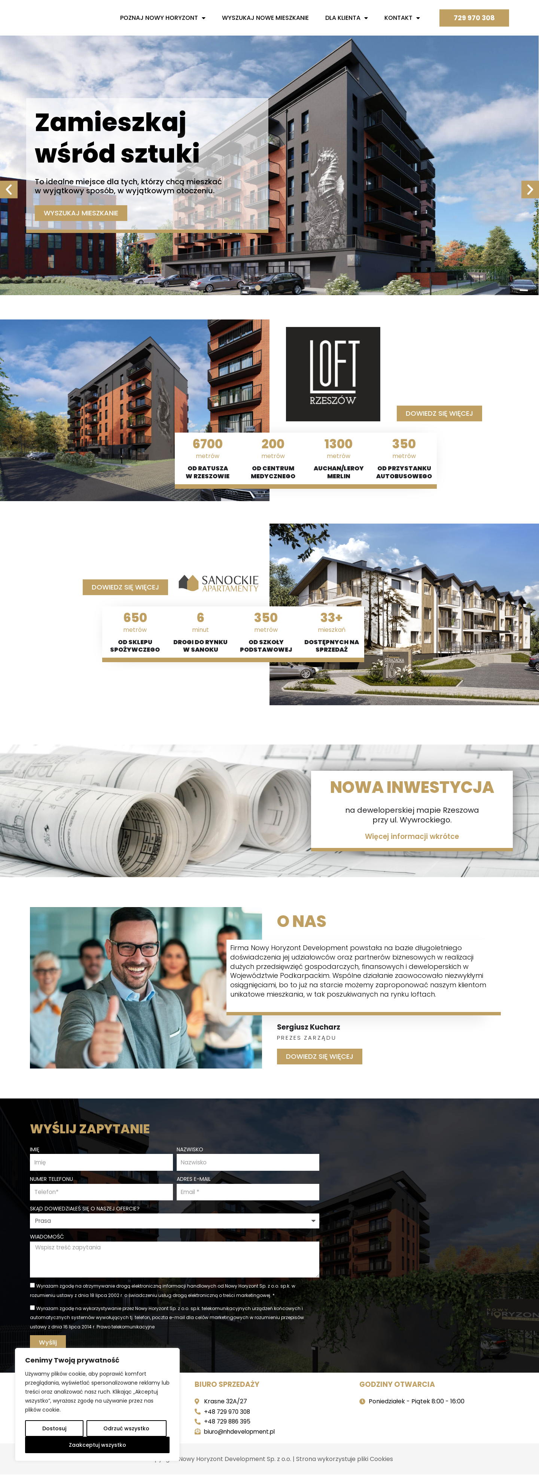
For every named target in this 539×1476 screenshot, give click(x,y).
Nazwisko (190, 1148)
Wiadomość (47, 1236)
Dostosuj (54, 1428)
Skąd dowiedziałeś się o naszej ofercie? (85, 1208)
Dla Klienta (346, 18)
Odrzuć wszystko (126, 1428)
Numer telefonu (51, 1178)
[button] (9, 163)
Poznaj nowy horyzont (162, 18)
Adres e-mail (194, 1178)
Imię (34, 1148)
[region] (97, 1404)
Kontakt (402, 18)
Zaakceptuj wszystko (97, 1445)
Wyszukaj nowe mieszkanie (265, 17)
